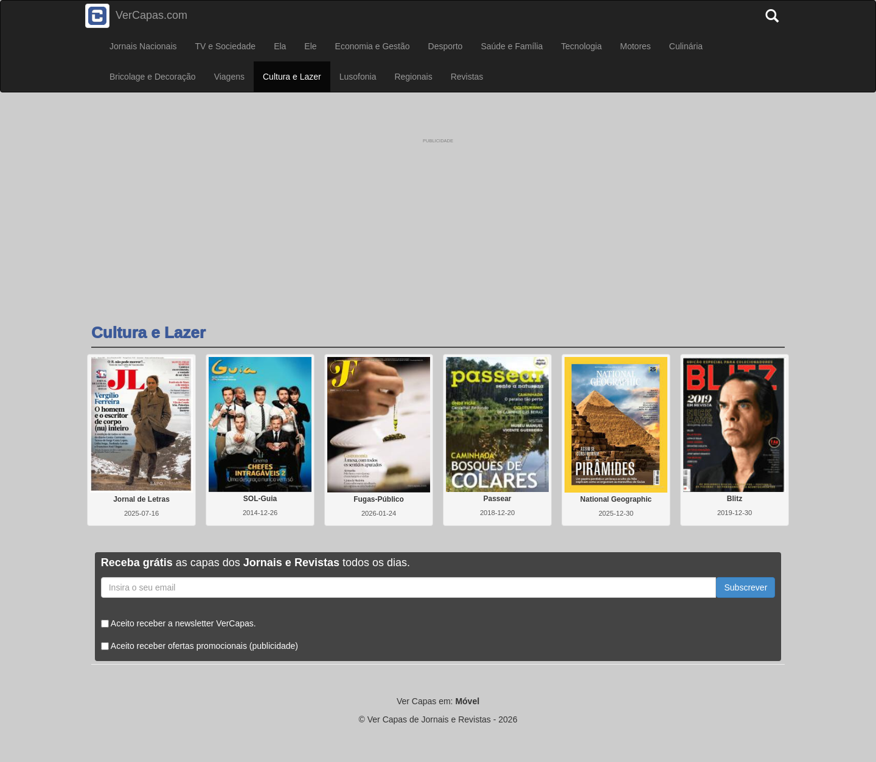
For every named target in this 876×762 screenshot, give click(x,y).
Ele (310, 46)
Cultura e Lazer (292, 76)
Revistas (467, 76)
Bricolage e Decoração (152, 76)
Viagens (229, 76)
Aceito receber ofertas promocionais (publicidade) (199, 646)
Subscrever (745, 587)
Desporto (445, 46)
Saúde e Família (512, 46)
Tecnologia (581, 46)
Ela (280, 46)
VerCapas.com (136, 16)
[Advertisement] (438, 221)
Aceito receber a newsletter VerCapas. (178, 623)
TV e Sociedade (225, 46)
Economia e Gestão (372, 46)
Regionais (413, 76)
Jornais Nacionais (143, 46)
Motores (635, 46)
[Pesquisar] (775, 12)
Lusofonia (358, 76)
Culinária (686, 46)
